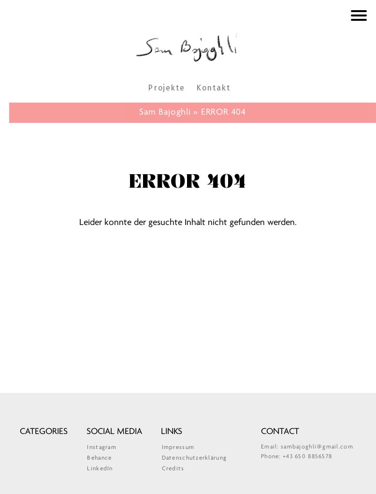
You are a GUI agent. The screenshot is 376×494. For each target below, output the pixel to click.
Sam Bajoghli (188, 46)
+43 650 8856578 (307, 456)
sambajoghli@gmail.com (317, 447)
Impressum (178, 447)
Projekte (166, 87)
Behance (99, 458)
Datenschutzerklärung (194, 458)
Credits (173, 468)
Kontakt (213, 87)
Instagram (101, 447)
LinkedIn (100, 468)
